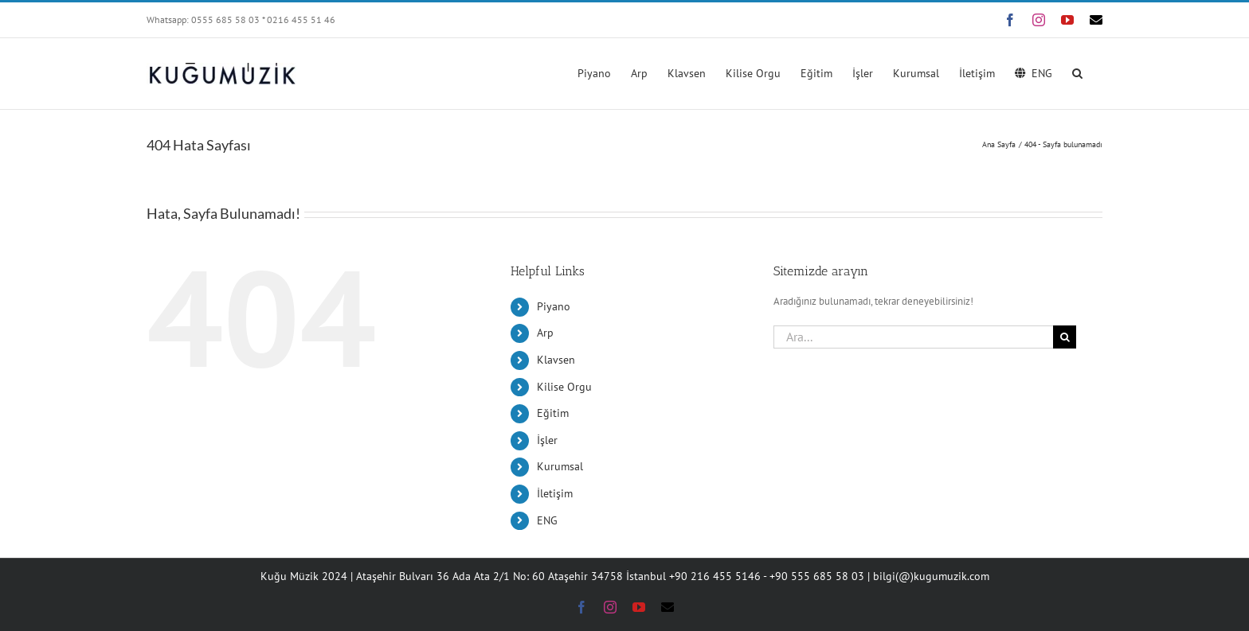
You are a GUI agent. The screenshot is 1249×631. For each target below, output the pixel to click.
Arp (545, 332)
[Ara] (1064, 337)
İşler (547, 440)
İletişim (555, 493)
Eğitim (553, 413)
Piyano (553, 306)
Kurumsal (560, 466)
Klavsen (556, 360)
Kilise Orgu (564, 387)
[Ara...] (913, 337)
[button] (1077, 71)
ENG (547, 520)
